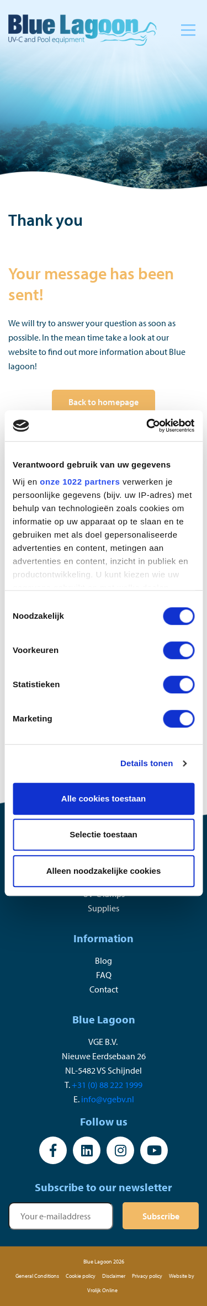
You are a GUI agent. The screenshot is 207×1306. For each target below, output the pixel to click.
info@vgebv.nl (107, 1099)
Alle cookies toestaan (103, 798)
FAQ (104, 974)
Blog (103, 960)
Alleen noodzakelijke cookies (103, 870)
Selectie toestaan (103, 834)
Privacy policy (147, 1276)
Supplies (103, 908)
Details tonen (146, 763)
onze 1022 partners (80, 481)
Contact (103, 989)
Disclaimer (113, 1276)
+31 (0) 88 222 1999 (107, 1084)
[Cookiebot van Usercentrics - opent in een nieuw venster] (147, 425)
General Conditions (37, 1276)
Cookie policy (80, 1276)
